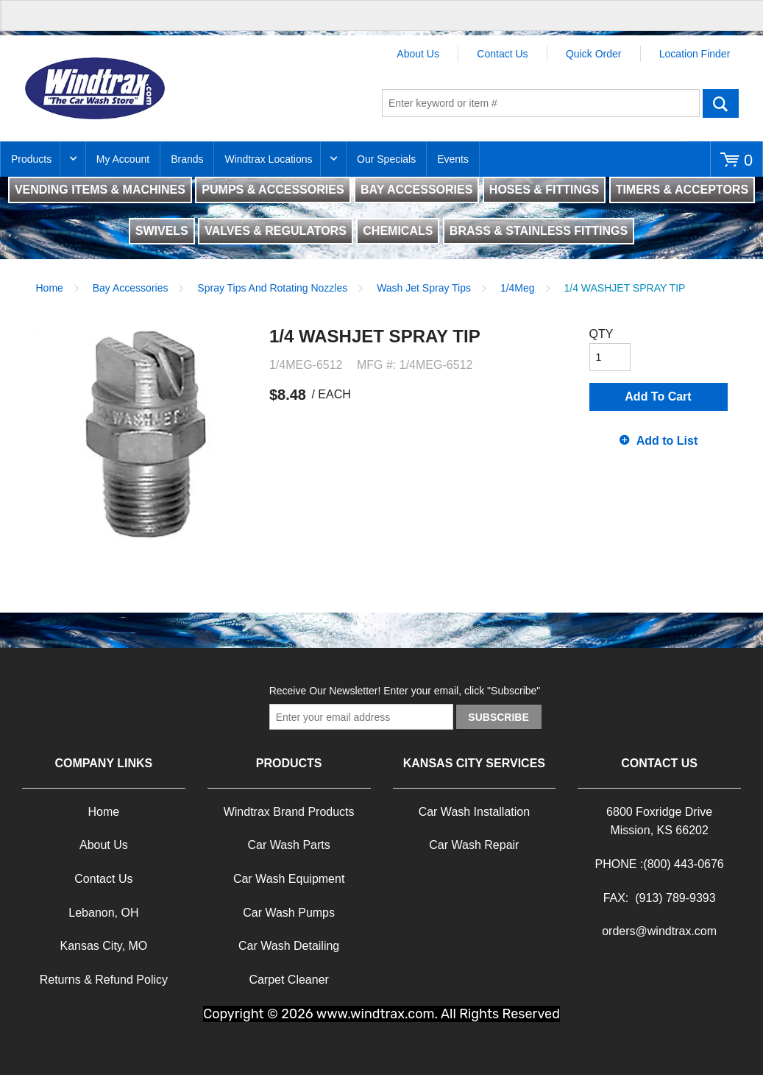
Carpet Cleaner (289, 979)
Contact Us (502, 54)
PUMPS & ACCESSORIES (273, 189)
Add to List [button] (667, 440)
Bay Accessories (130, 288)
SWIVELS (161, 231)
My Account (122, 159)
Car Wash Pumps (289, 912)
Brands (187, 159)
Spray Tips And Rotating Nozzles (272, 288)
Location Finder (695, 54)
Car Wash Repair (474, 845)
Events (453, 159)
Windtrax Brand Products (289, 812)
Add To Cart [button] (658, 396)
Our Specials (386, 159)
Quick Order (593, 54)
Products (31, 159)
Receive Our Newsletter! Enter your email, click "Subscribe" (405, 691)
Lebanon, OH (103, 912)
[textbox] (541, 103)
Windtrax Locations (268, 159)
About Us (418, 54)
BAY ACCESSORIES (416, 189)
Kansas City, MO (103, 946)
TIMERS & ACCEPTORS (682, 189)
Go (721, 103)
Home (49, 288)
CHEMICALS (398, 231)
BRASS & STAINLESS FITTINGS (539, 231)
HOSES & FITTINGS (544, 189)
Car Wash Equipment (288, 879)
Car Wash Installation (474, 812)
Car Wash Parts (288, 845)
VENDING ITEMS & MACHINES (100, 189)
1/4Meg (517, 288)
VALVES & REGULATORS (276, 231)
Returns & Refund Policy (104, 979)
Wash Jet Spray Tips (424, 288)
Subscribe (498, 717)
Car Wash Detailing (288, 946)
